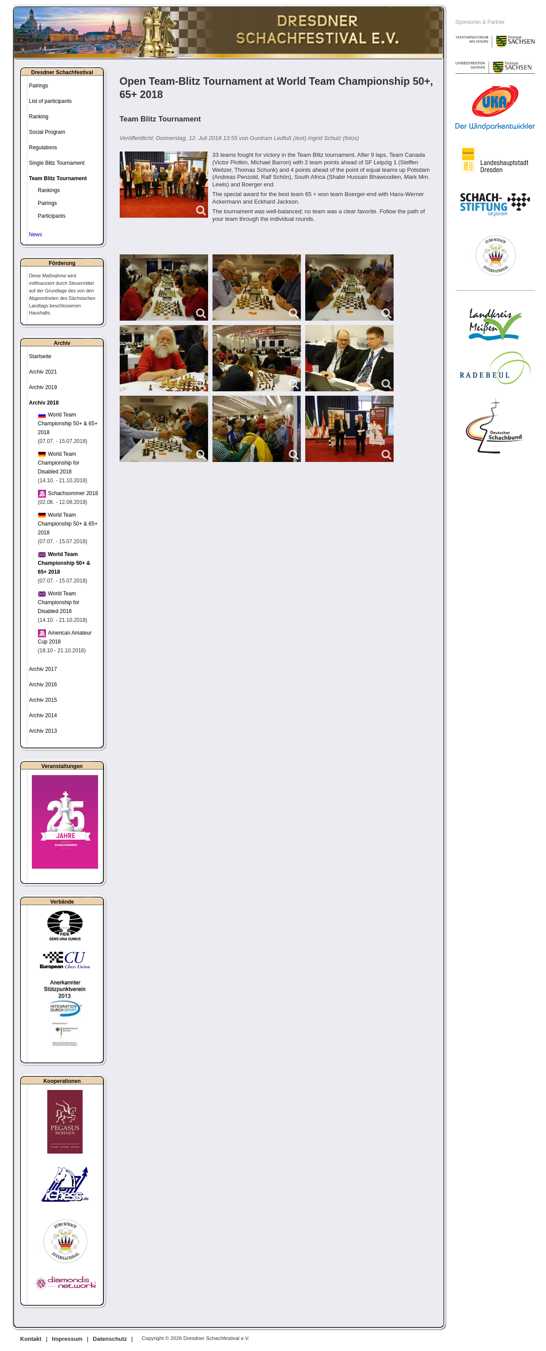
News (35, 234)
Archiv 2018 (44, 403)
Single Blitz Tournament (57, 163)
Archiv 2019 (43, 387)
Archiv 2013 (43, 731)
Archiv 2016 (43, 684)
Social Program (47, 132)
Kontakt (31, 1339)
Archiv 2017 (43, 669)
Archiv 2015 (43, 700)
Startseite (40, 356)
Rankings (49, 190)
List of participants (50, 101)
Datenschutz (110, 1339)
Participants (52, 216)
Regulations (43, 147)
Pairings (38, 86)
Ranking (39, 117)
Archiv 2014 (43, 715)
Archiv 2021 (43, 372)
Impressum (67, 1339)
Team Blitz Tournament (58, 178)
